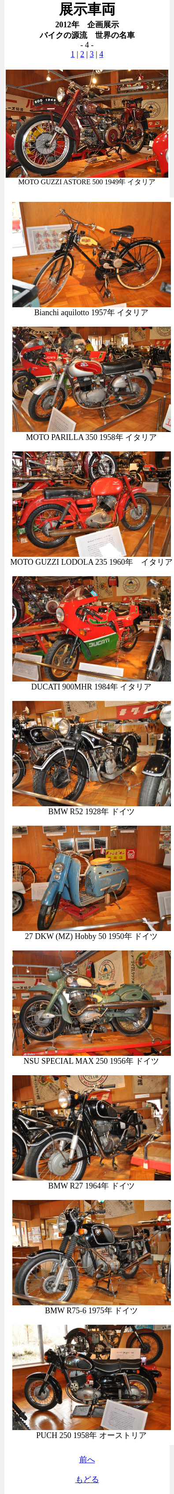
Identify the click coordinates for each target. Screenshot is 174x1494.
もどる (87, 1479)
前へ (87, 1459)
